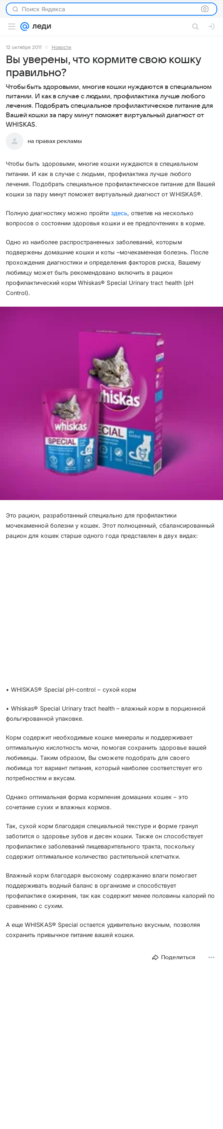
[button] (111, 404)
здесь (119, 213)
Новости (61, 47)
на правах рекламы (55, 141)
